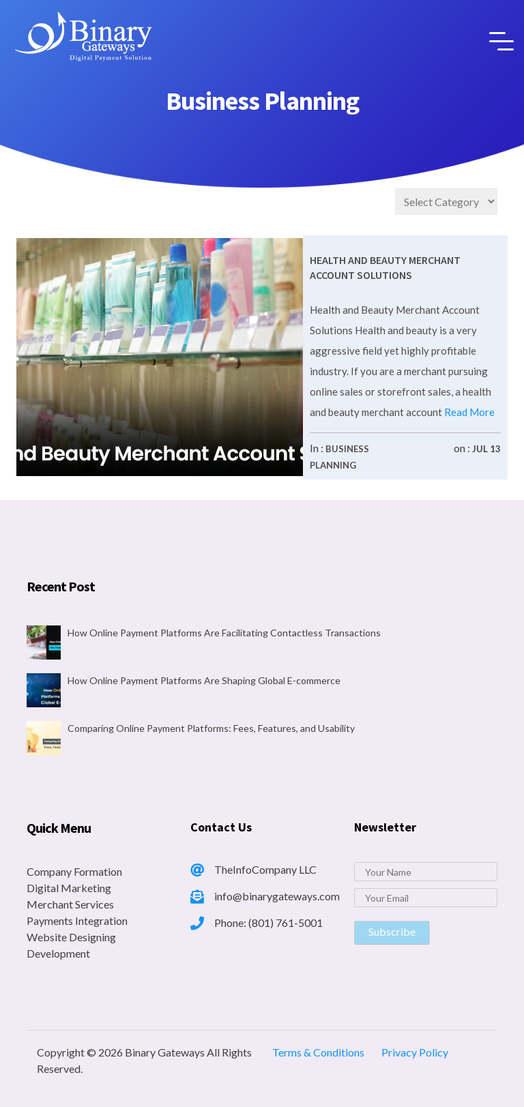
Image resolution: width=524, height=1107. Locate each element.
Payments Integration (77, 920)
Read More (468, 412)
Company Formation (74, 871)
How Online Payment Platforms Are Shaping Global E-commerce (204, 680)
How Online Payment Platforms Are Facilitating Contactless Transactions (224, 632)
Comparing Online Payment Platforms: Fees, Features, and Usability (211, 728)
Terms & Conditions (318, 1052)
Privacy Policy (414, 1052)
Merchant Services (70, 904)
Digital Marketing (69, 887)
